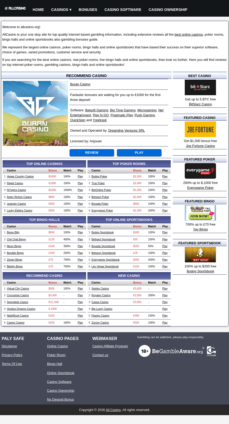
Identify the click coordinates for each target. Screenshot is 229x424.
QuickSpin (77, 120)
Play (139, 153)
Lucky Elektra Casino (19, 210)
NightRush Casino (18, 315)
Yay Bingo (200, 229)
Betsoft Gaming (96, 110)
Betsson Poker (100, 197)
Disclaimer (9, 346)
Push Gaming (145, 115)
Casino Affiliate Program (110, 346)
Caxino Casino (15, 322)
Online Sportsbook (60, 373)
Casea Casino (100, 302)
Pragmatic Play (122, 115)
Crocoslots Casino (18, 295)
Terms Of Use (12, 364)
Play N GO (101, 115)
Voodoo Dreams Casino (21, 308)
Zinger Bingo (14, 259)
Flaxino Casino (101, 315)
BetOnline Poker (101, 190)
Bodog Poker (99, 176)
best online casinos (189, 34)
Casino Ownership (168, 10)
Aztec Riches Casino (19, 197)
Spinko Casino (100, 288)
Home (38, 10)
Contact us (100, 355)
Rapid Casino (15, 183)
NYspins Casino (16, 190)
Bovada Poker (100, 203)
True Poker (98, 183)
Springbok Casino (17, 302)
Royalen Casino (101, 295)
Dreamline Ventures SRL (126, 130)
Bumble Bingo (15, 253)
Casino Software (123, 10)
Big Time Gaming (123, 110)
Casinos (59, 10)
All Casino (113, 410)
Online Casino (57, 346)
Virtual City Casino (18, 288)
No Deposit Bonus (60, 399)
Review (91, 153)
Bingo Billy (13, 232)
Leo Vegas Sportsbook (105, 266)
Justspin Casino (16, 203)
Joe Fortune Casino (200, 146)
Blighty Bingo (15, 266)
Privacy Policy (12, 355)
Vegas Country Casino (20, 176)
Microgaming (146, 110)
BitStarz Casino (200, 104)
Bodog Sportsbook (103, 232)
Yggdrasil (99, 120)
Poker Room (56, 355)
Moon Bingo (14, 246)
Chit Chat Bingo (16, 239)
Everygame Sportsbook (106, 259)
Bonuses (88, 10)
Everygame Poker (102, 210)
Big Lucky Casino (102, 308)
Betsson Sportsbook (104, 253)
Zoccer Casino (100, 322)
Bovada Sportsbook (103, 246)
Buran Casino (80, 84)
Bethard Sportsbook (104, 239)
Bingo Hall (54, 364)
